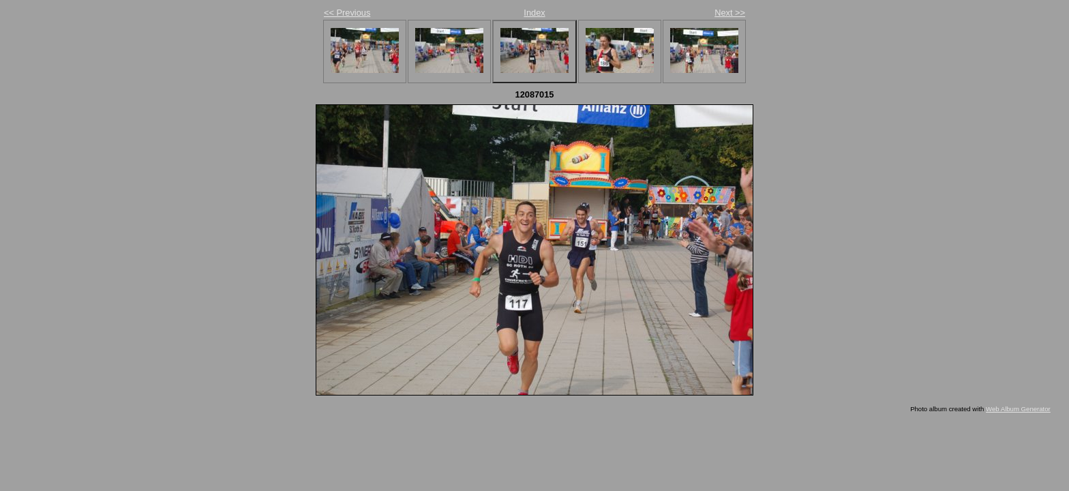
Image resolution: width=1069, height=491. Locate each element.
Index (534, 13)
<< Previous (347, 13)
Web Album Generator (1018, 409)
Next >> (729, 13)
